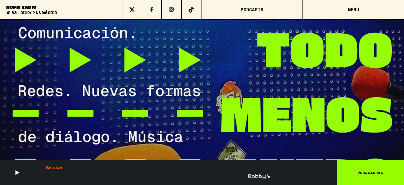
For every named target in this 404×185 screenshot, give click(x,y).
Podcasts (252, 10)
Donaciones (370, 172)
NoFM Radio (21, 7)
